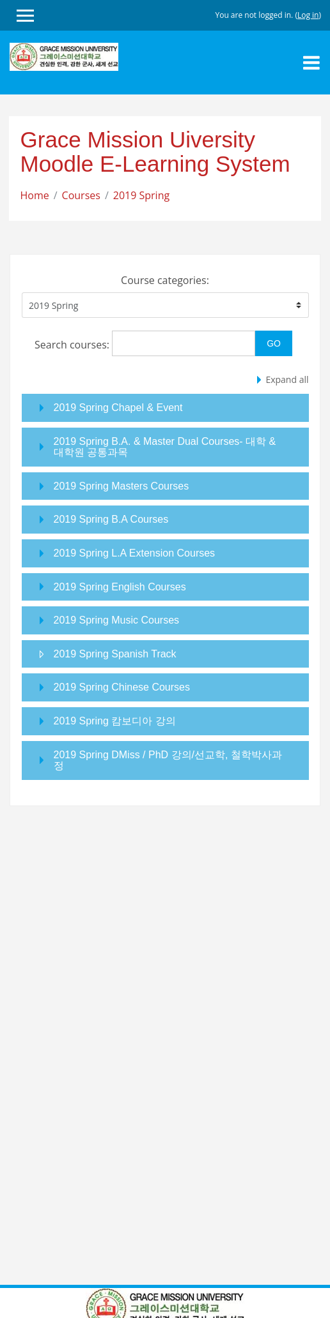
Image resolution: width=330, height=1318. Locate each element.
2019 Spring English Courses (120, 586)
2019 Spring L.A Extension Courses (135, 553)
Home (34, 195)
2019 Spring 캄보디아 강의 (115, 720)
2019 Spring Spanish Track (115, 653)
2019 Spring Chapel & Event (118, 407)
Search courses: (73, 345)
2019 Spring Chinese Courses (122, 687)
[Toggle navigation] (311, 62)
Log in (308, 15)
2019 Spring (141, 195)
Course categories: (165, 280)
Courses (81, 195)
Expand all (286, 379)
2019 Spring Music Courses (117, 620)
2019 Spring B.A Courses (111, 519)
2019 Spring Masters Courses (121, 486)
